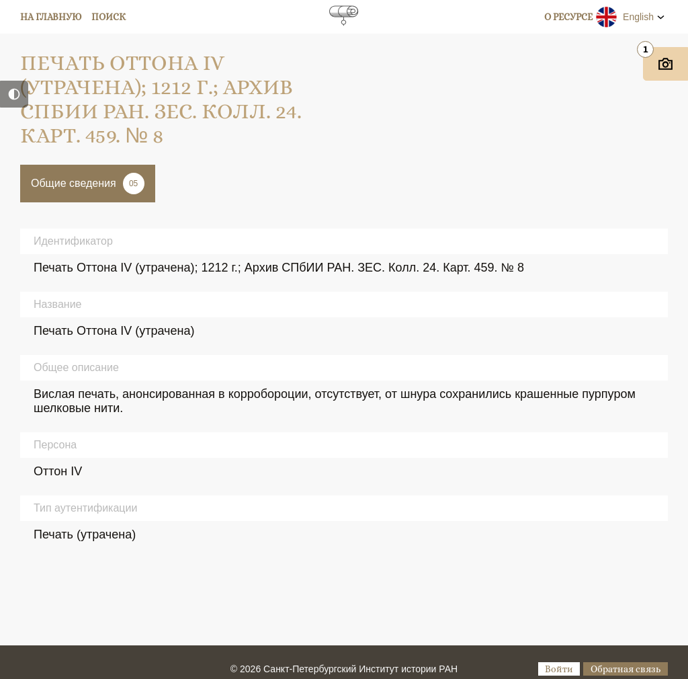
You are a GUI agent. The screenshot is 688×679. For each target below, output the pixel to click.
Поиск (108, 16)
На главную (51, 16)
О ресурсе (568, 16)
